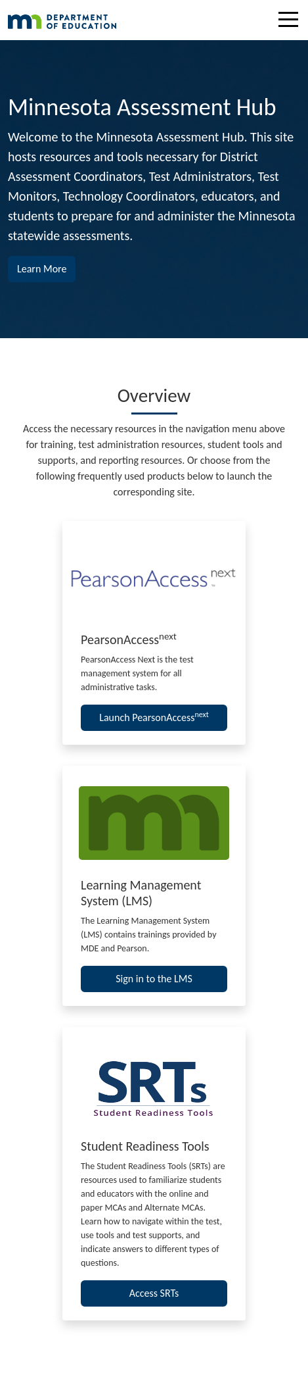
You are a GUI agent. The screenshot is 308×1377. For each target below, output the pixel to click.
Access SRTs (154, 1293)
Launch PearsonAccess (154, 717)
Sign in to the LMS (154, 978)
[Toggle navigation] (291, 22)
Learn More (46, 268)
